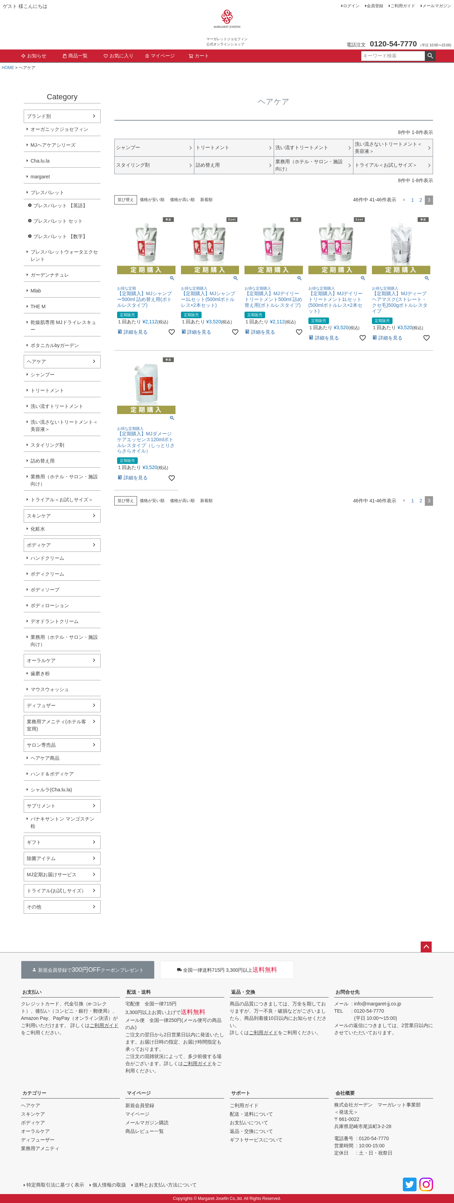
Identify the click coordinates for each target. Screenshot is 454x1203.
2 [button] (420, 200)
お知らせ (33, 55)
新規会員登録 (139, 1105)
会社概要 (345, 1093)
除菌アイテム (41, 858)
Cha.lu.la (40, 161)
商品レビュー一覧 (144, 1131)
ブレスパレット (47, 192)
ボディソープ (45, 589)
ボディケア (39, 545)
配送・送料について (251, 1114)
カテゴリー (34, 1093)
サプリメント (41, 806)
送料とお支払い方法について (165, 1185)
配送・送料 (139, 992)
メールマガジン (436, 5)
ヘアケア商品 (45, 758)
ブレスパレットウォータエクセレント (64, 255)
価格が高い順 (182, 199)
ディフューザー (38, 1140)
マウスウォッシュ (50, 689)
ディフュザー (41, 705)
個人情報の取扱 (109, 1185)
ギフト (34, 842)
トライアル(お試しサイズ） (56, 890)
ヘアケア (36, 361)
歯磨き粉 (40, 673)
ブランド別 (39, 116)
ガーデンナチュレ (50, 275)
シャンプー (43, 374)
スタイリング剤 (47, 445)
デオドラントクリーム (55, 621)
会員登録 (375, 5)
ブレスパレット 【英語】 (60, 205)
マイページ (160, 55)
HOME (8, 67)
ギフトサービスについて (256, 1140)
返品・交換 (243, 992)
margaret (40, 176)
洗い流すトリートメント (57, 406)
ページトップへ (426, 947)
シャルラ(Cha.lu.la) (51, 789)
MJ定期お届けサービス (52, 874)
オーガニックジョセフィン (59, 129)
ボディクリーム (47, 574)
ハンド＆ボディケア (52, 774)
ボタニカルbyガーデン (55, 345)
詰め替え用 (43, 461)
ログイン (351, 5)
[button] (404, 200)
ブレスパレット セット (58, 221)
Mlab (36, 290)
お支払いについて (249, 1122)
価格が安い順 (152, 199)
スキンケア (39, 516)
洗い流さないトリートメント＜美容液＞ (64, 425)
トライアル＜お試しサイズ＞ (62, 499)
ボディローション (50, 605)
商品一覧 (75, 55)
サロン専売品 (41, 745)
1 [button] (412, 200)
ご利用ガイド (402, 5)
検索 (430, 56)
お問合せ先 (348, 992)
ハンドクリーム (47, 558)
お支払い (32, 992)
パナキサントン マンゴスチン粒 (62, 822)
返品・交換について (251, 1131)
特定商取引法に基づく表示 (55, 1185)
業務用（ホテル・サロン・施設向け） (64, 480)
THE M (38, 306)
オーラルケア (41, 660)
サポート (240, 1093)
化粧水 (38, 529)
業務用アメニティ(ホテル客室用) (56, 725)
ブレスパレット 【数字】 (60, 236)
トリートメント (47, 390)
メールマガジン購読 (147, 1122)
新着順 (206, 199)
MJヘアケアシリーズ (53, 145)
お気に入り (118, 55)
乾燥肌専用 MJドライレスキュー (63, 326)
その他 (34, 907)
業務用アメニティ (40, 1148)
